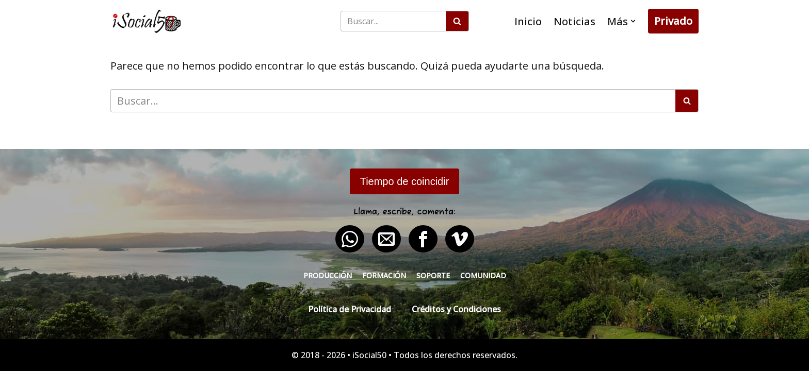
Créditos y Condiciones (456, 309)
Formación (384, 275)
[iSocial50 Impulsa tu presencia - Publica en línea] (146, 21)
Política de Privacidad (349, 309)
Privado (673, 21)
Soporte (433, 275)
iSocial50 (369, 355)
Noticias (574, 21)
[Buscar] (393, 21)
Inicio (528, 21)
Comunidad (483, 275)
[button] (633, 21)
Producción (327, 275)
